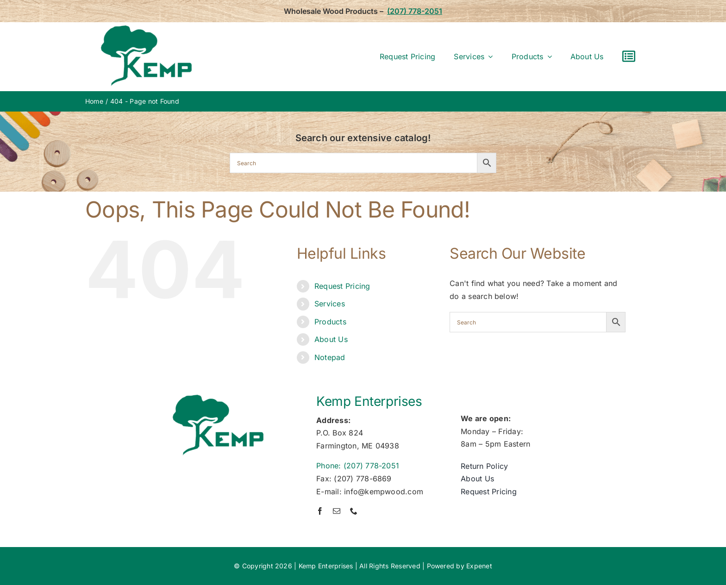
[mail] (336, 511)
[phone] (353, 511)
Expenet (479, 566)
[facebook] (320, 511)
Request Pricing (342, 286)
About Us (331, 339)
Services (329, 303)
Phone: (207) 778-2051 (357, 465)
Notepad (329, 357)
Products (330, 321)
